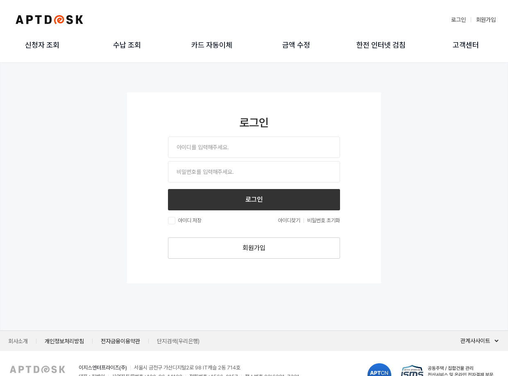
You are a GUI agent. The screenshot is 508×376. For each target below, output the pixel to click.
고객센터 (466, 45)
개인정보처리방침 (64, 341)
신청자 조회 (42, 45)
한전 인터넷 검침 (381, 45)
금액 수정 (296, 45)
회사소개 (18, 341)
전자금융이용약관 (120, 341)
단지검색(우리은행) (178, 341)
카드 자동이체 (211, 45)
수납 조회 (127, 45)
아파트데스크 (49, 19)
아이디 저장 (185, 220)
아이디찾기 (289, 220)
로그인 (458, 20)
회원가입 (486, 20)
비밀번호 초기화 (323, 220)
